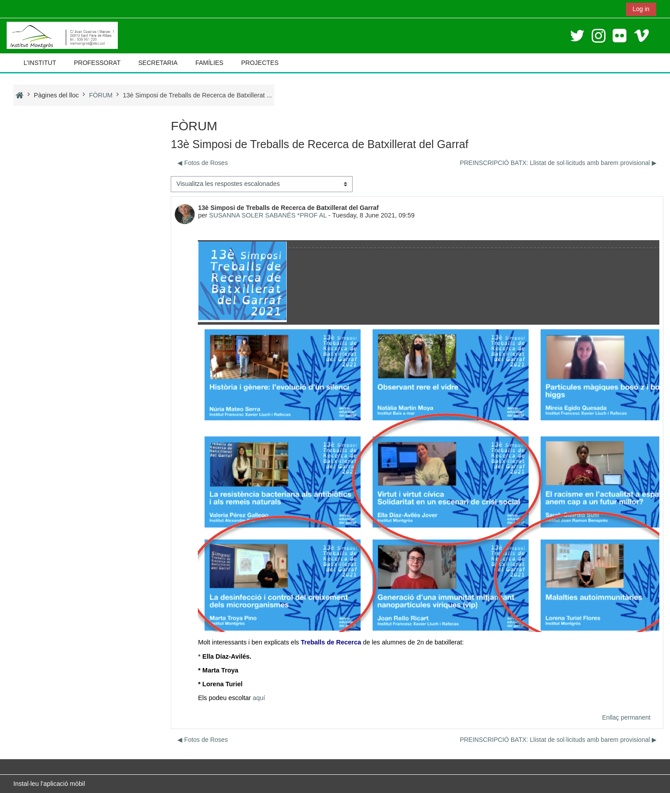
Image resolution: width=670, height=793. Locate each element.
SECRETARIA (157, 62)
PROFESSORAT (97, 62)
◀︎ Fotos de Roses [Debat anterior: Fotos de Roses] (202, 162)
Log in (641, 8)
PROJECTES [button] (259, 62)
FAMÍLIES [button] (209, 62)
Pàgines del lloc (56, 95)
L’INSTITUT (40, 62)
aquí (259, 697)
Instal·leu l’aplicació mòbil (49, 783)
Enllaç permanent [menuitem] (626, 717)
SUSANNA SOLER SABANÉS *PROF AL (267, 215)
